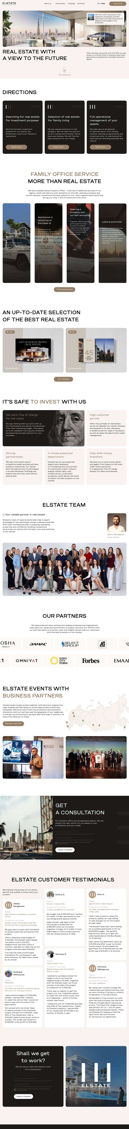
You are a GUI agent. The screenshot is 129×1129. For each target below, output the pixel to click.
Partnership (60, 3)
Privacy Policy (102, 1125)
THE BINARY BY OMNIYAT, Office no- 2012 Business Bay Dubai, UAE (112, 1104)
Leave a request (65, 807)
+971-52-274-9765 (108, 1094)
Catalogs (71, 3)
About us (47, 3)
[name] (74, 789)
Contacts (81, 3)
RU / (99, 3)
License (69, 1105)
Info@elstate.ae (107, 1098)
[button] (117, 4)
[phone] (74, 795)
